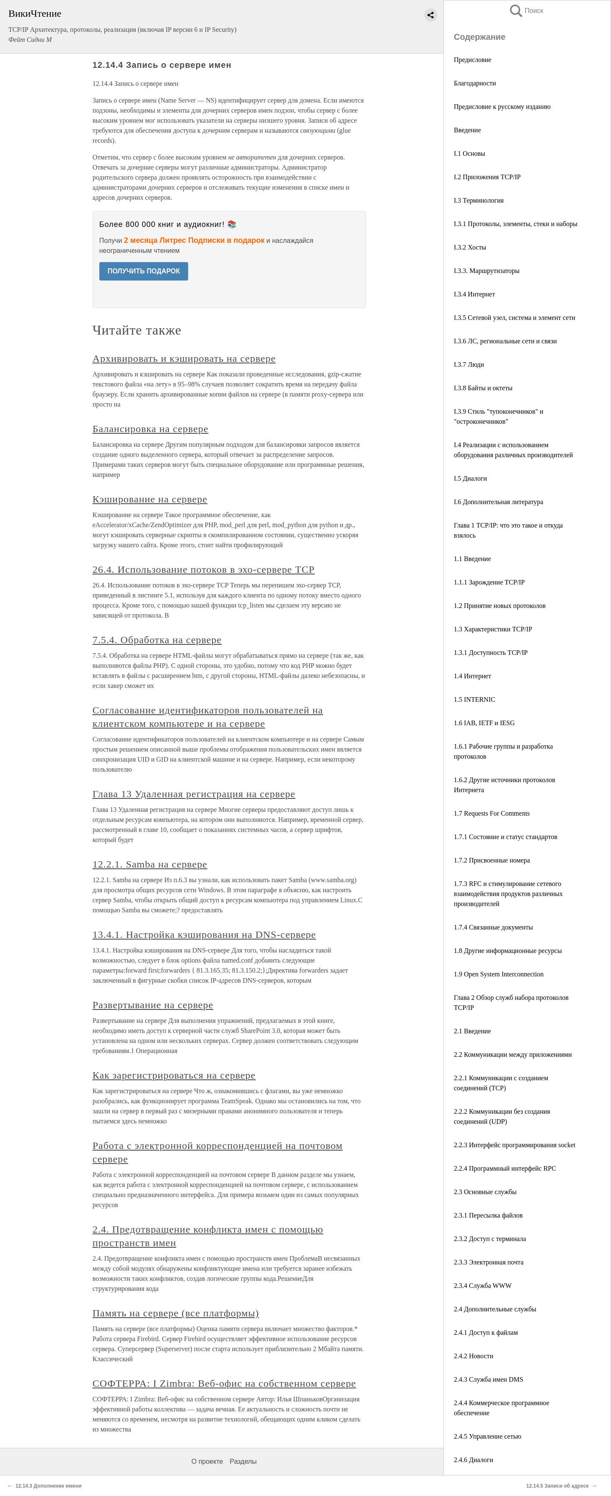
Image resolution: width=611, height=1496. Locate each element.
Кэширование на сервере (150, 499)
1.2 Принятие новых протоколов (500, 605)
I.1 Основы (469, 153)
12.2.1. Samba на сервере (150, 864)
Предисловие (472, 59)
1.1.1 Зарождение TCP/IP (489, 582)
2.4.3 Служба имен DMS (488, 1379)
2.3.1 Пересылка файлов (488, 1215)
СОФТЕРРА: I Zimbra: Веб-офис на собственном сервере (224, 1383)
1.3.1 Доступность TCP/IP (491, 652)
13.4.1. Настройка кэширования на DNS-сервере (204, 934)
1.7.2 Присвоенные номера (492, 860)
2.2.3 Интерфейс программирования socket (514, 1144)
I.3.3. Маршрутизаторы (487, 270)
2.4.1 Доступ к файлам (486, 1332)
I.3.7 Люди (469, 364)
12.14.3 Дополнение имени (48, 1486)
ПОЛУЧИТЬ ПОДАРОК (144, 271)
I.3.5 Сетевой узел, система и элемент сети (514, 317)
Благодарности (475, 83)
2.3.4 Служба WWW (483, 1285)
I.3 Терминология (479, 200)
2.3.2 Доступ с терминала (490, 1238)
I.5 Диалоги (470, 478)
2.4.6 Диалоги (473, 1459)
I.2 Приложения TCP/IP (487, 176)
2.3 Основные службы (485, 1191)
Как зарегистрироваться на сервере (174, 1075)
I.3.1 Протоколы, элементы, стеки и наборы (515, 223)
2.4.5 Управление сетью (487, 1436)
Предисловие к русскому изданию (502, 106)
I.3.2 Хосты (470, 247)
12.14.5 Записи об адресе (557, 1486)
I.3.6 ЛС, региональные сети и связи (505, 341)
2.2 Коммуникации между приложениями (513, 1054)
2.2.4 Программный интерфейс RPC (505, 1168)
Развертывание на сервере (153, 1004)
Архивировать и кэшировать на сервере (184, 358)
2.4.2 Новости (473, 1356)
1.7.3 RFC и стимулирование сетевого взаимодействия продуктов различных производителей (508, 893)
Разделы (243, 1461)
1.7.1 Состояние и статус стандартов (505, 836)
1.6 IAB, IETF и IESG (484, 722)
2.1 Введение (472, 1031)
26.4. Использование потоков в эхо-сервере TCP (204, 569)
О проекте (207, 1461)
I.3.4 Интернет (474, 294)
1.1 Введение (472, 558)
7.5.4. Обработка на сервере (157, 639)
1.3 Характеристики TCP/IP (493, 629)
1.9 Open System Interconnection (499, 974)
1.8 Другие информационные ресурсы (508, 950)
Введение (467, 130)
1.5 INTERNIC (474, 699)
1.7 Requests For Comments (492, 813)
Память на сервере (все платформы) (176, 1313)
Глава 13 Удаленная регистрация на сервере (194, 793)
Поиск (526, 10)
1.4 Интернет (472, 676)
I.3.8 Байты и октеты (483, 387)
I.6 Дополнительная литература (498, 501)
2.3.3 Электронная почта (488, 1262)
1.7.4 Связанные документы (493, 927)
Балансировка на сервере (151, 428)
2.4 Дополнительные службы (495, 1309)
